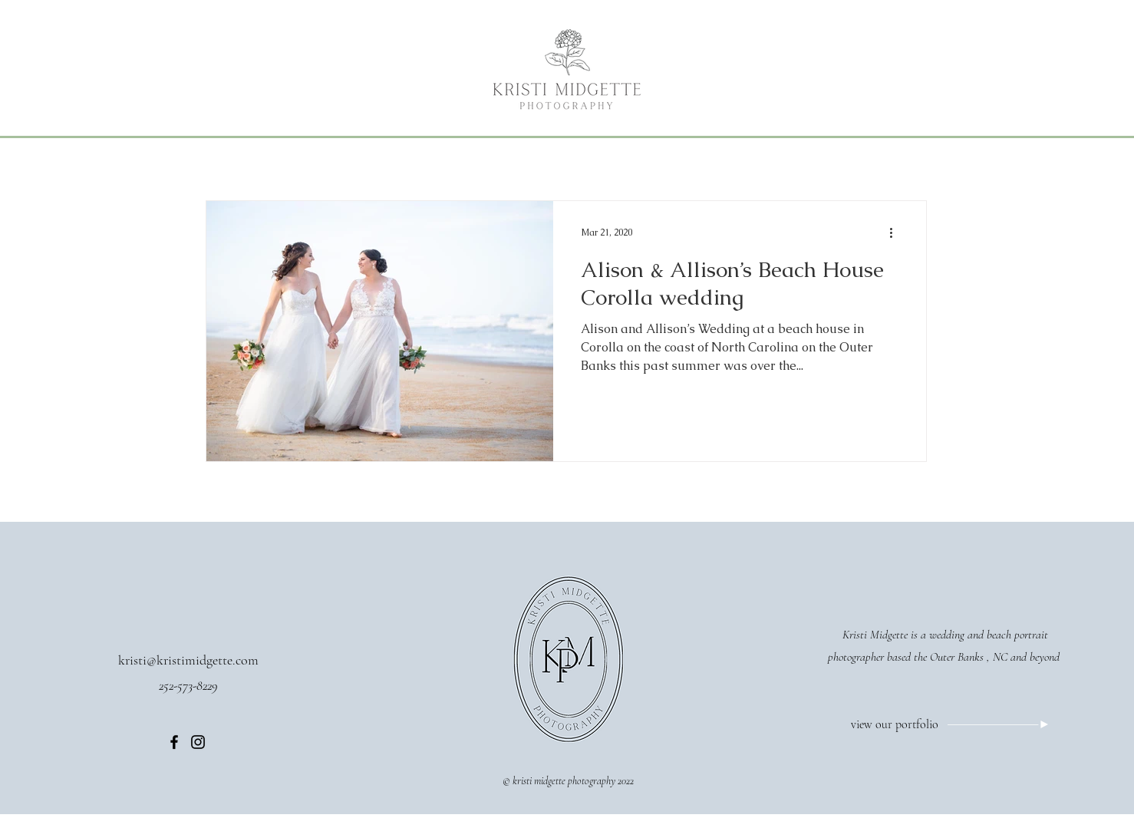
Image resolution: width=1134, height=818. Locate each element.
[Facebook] (174, 742)
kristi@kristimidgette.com (188, 659)
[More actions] (896, 232)
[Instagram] (198, 742)
